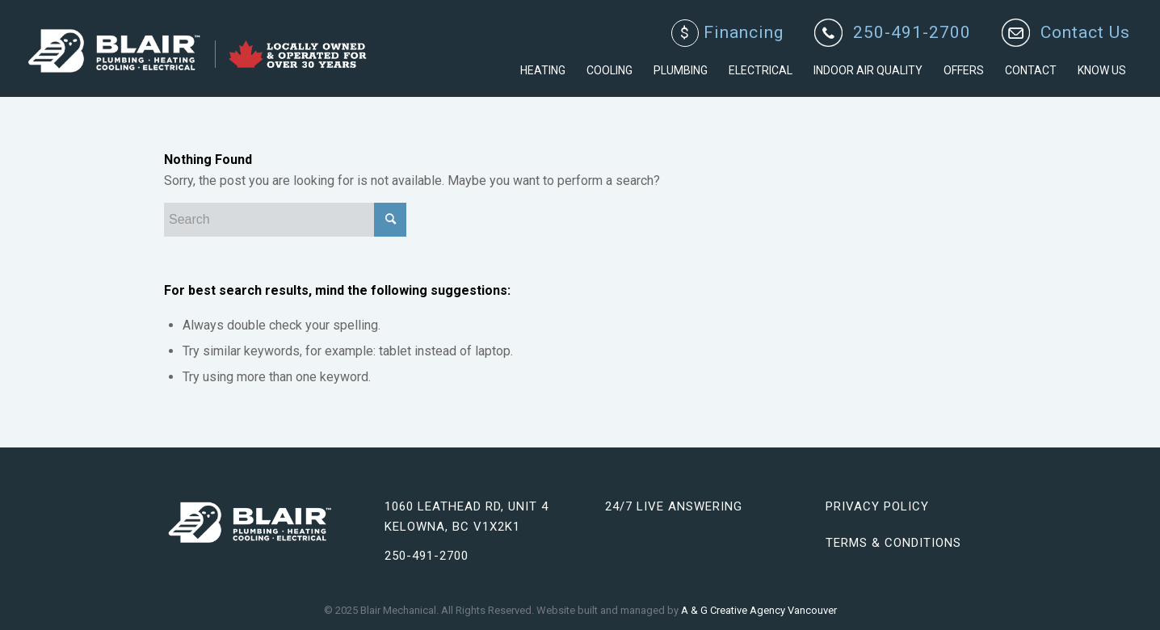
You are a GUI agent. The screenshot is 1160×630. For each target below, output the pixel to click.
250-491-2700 (912, 33)
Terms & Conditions (893, 543)
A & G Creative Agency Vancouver (759, 610)
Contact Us (1085, 33)
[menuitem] (727, 34)
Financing (727, 33)
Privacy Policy (877, 506)
